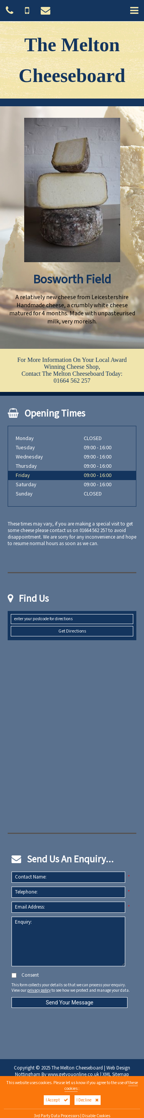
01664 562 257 (72, 380)
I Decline (87, 1100)
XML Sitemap (116, 1074)
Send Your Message (69, 1002)
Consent (25, 975)
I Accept (57, 1100)
